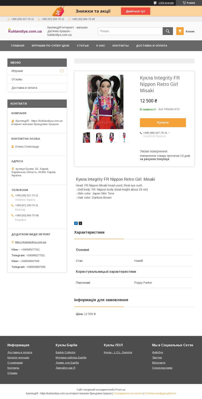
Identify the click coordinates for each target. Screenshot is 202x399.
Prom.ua (120, 389)
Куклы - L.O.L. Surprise (118, 352)
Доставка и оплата (151, 45)
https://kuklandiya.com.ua (30, 241)
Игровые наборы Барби (71, 357)
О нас (100, 45)
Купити (163, 122)
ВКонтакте (158, 362)
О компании (15, 362)
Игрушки (17, 71)
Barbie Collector (65, 352)
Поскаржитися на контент (128, 393)
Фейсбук (157, 352)
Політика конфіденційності (160, 393)
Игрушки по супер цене (50, 45)
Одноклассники (162, 367)
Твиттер (157, 357)
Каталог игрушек (18, 357)
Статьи (83, 45)
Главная (17, 45)
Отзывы (17, 79)
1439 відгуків (166, 2)
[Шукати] (168, 31)
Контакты (121, 45)
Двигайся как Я (65, 367)
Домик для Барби (67, 362)
